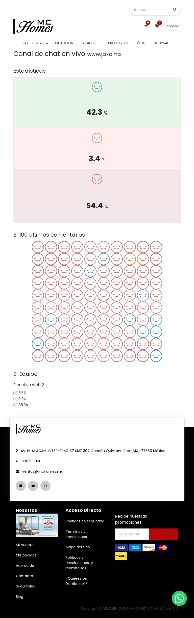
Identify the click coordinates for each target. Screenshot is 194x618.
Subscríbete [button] (163, 533)
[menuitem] (64, 43)
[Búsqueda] (175, 9)
